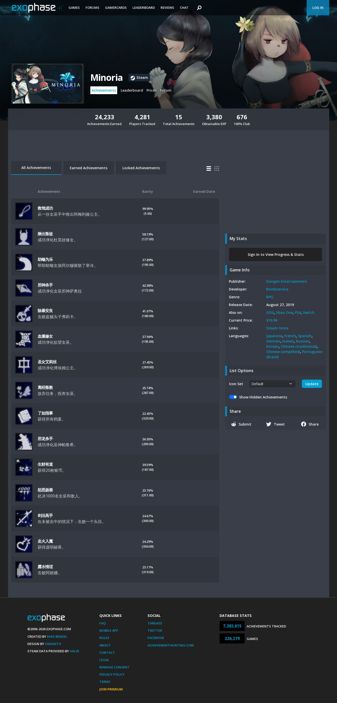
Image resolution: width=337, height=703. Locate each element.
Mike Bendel (57, 636)
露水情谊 (45, 566)
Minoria (106, 77)
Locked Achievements (141, 167)
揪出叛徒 (45, 234)
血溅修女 (45, 336)
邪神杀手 (45, 285)
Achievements (104, 90)
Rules (104, 637)
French (290, 335)
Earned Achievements (88, 167)
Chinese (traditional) (299, 346)
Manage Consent (114, 667)
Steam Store (277, 328)
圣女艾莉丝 (47, 362)
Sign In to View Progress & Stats (276, 254)
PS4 (298, 312)
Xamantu (53, 643)
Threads (155, 623)
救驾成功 (45, 208)
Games (74, 7)
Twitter (155, 630)
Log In (317, 7)
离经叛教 (45, 387)
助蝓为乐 (45, 259)
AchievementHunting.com (171, 645)
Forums (92, 7)
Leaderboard (143, 7)
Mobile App (108, 630)
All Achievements (36, 167)
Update (311, 383)
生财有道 (45, 464)
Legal (104, 660)
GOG (270, 312)
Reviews (167, 7)
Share (310, 424)
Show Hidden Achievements (263, 397)
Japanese (274, 335)
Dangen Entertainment (286, 281)
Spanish (305, 335)
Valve (74, 651)
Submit (241, 424)
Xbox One (284, 312)
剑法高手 (45, 515)
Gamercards (116, 7)
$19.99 (271, 320)
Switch (308, 312)
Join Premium (111, 689)
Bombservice (277, 289)
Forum (165, 90)
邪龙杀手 (45, 438)
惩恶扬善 (45, 490)
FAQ (102, 623)
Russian (302, 341)
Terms (104, 681)
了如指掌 (45, 413)
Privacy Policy (111, 674)
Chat (184, 7)
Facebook (156, 637)
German (273, 341)
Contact (107, 652)
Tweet (275, 424)
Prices (152, 90)
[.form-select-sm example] (272, 384)
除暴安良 (45, 310)
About (105, 645)
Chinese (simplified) (283, 351)
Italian (288, 341)
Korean (272, 346)
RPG (269, 297)
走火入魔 (45, 541)
